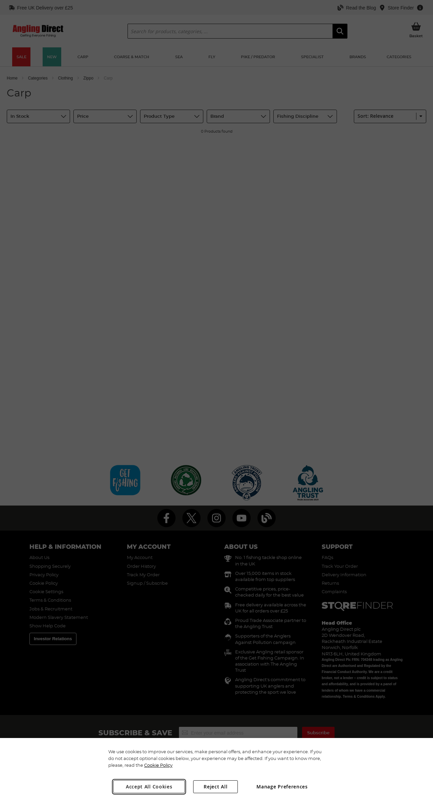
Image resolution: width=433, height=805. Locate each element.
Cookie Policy (158, 765)
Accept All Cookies (149, 786)
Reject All (215, 786)
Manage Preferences (282, 786)
